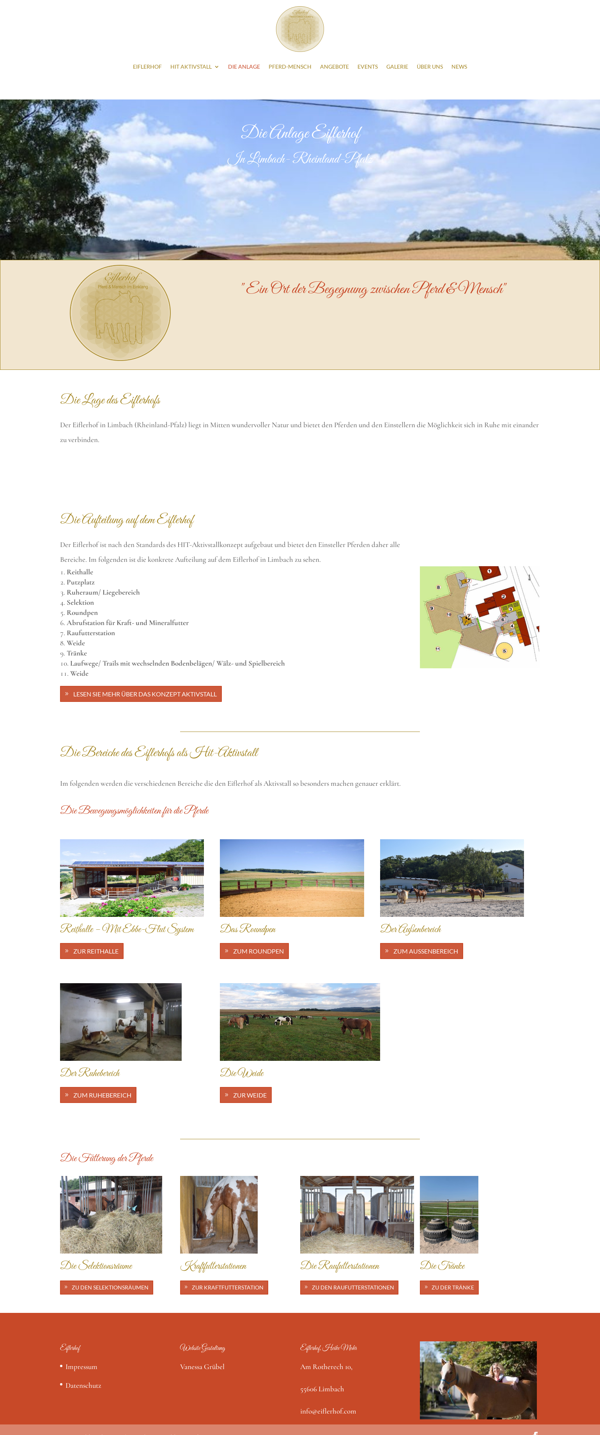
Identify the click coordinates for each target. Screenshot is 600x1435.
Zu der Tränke (453, 1287)
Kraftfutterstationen (213, 1266)
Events (368, 66)
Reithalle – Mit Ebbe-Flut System (127, 929)
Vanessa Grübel (202, 1366)
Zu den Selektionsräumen (110, 1287)
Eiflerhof (147, 66)
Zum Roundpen (258, 951)
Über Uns (430, 66)
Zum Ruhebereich (102, 1095)
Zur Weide (250, 1095)
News (459, 66)
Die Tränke (442, 1266)
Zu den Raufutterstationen (353, 1287)
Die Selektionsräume (96, 1266)
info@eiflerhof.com (328, 1411)
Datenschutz (83, 1385)
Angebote (334, 66)
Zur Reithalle (96, 951)
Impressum (81, 1366)
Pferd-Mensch (290, 66)
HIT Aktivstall (191, 66)
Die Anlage (244, 66)
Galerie (397, 66)
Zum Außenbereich (425, 951)
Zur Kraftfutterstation (228, 1287)
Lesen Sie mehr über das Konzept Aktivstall (145, 694)
